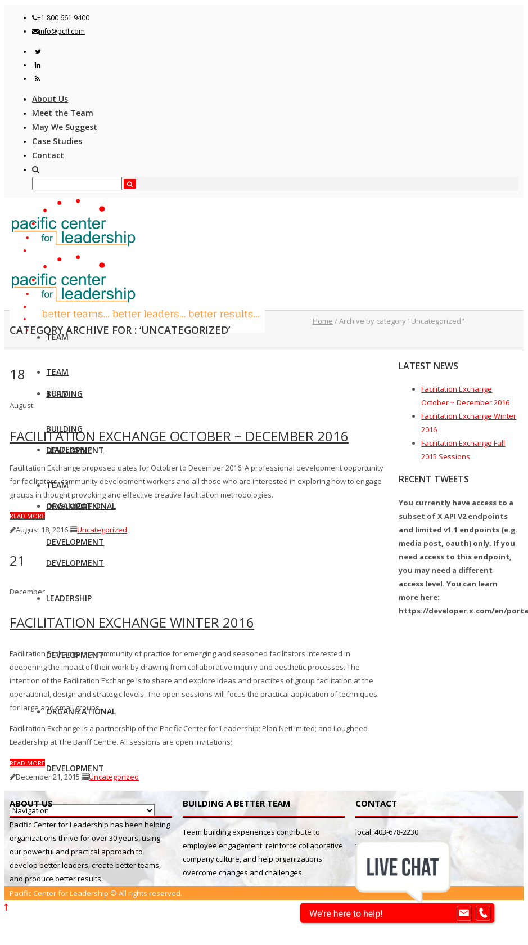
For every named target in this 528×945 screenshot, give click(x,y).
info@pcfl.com (62, 31)
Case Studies (57, 141)
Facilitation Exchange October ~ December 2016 (179, 436)
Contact (48, 155)
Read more (27, 516)
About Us (50, 98)
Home (323, 321)
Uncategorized (102, 530)
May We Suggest (64, 127)
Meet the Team (62, 113)
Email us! (371, 859)
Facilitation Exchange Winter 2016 (132, 622)
